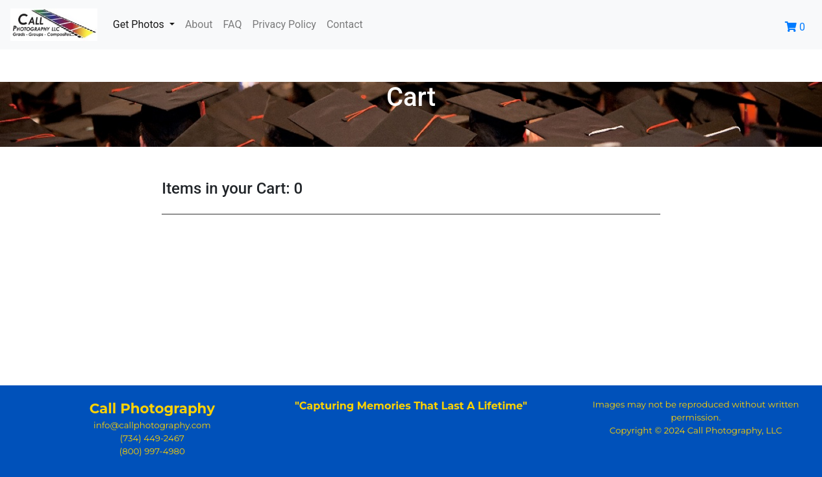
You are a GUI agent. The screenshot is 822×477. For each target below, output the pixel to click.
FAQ (232, 24)
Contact (345, 24)
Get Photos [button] (140, 24)
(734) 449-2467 (152, 438)
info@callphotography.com (151, 425)
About (199, 24)
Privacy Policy (284, 24)
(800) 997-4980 (152, 451)
